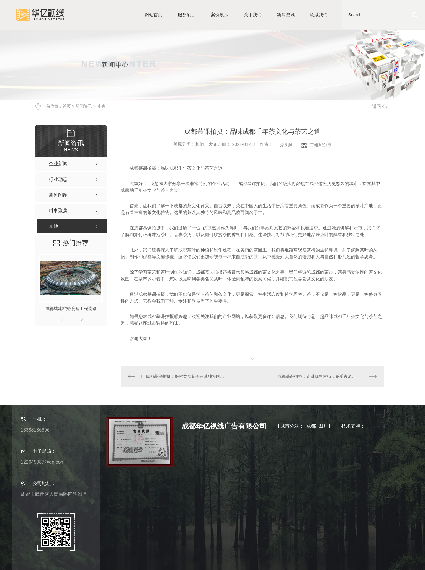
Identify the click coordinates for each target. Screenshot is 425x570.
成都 (311, 426)
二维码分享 (321, 144)
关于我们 (252, 14)
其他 (101, 106)
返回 (380, 106)
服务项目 (186, 14)
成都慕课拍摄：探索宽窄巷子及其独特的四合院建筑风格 (187, 376)
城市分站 (289, 426)
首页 (67, 106)
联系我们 (319, 14)
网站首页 (153, 14)
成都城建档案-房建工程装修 (71, 308)
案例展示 (219, 14)
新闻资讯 (286, 14)
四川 (323, 426)
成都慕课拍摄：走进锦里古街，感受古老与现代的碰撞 (327, 376)
